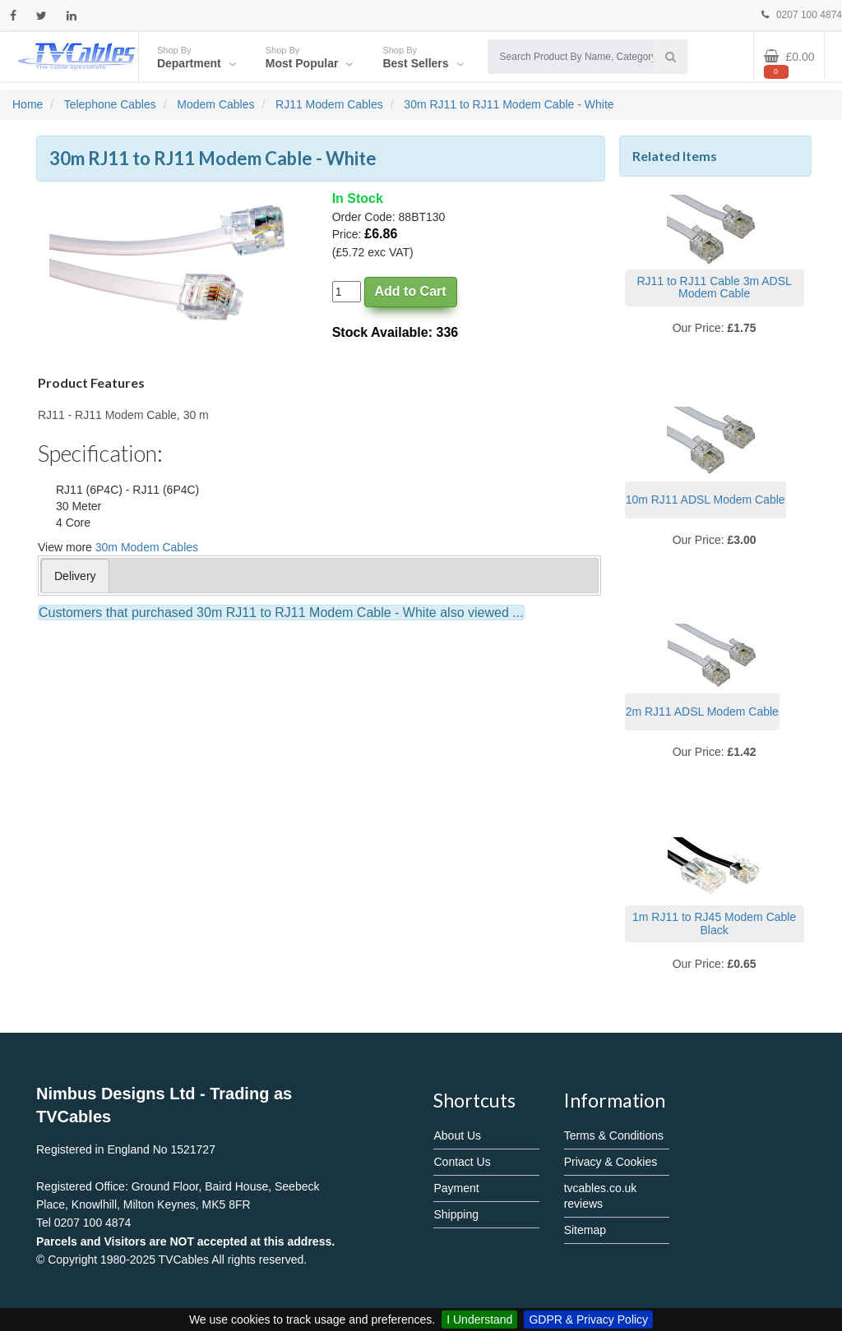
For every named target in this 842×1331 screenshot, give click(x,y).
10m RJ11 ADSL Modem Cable (705, 499)
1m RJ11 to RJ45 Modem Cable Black (714, 923)
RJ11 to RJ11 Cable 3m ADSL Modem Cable (713, 287)
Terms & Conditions (614, 1135)
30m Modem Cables (146, 547)
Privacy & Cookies (611, 1161)
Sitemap (585, 1230)
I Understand (479, 1319)
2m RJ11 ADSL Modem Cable (702, 711)
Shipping (456, 1214)
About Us (457, 1135)
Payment (456, 1188)
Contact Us (461, 1161)
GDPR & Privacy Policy (588, 1319)
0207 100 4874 (801, 15)
